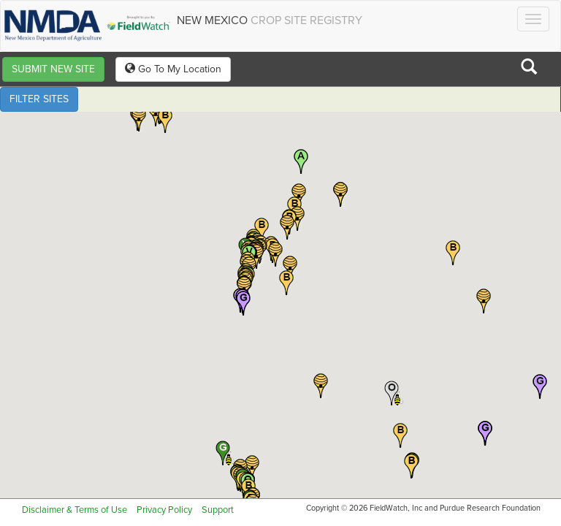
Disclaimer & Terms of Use (74, 510)
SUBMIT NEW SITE (53, 69)
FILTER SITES (39, 99)
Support (218, 510)
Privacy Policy (164, 510)
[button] (165, 120)
